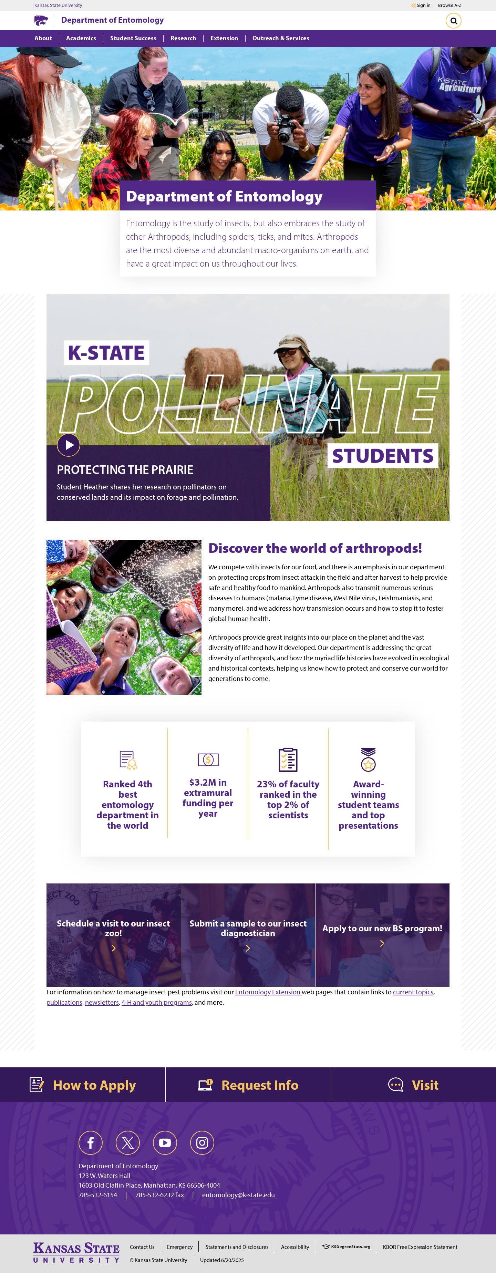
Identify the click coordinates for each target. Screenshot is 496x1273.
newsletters (102, 1002)
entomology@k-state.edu (238, 1195)
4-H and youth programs (157, 1002)
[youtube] (165, 1143)
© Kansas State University (158, 1260)
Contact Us (142, 1247)
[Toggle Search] (454, 21)
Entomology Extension (268, 992)
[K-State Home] (41, 20)
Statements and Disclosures (237, 1247)
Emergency (180, 1247)
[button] (68, 445)
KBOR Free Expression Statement (420, 1247)
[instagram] (202, 1143)
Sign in (424, 5)
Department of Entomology (112, 19)
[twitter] (128, 1143)
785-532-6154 (98, 1195)
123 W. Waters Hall (105, 1175)
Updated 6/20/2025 (222, 1260)
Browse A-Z (450, 5)
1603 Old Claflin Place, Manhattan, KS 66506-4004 (149, 1185)
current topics (413, 992)
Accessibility (295, 1247)
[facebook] (91, 1143)
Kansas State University (58, 5)
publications (64, 1002)
